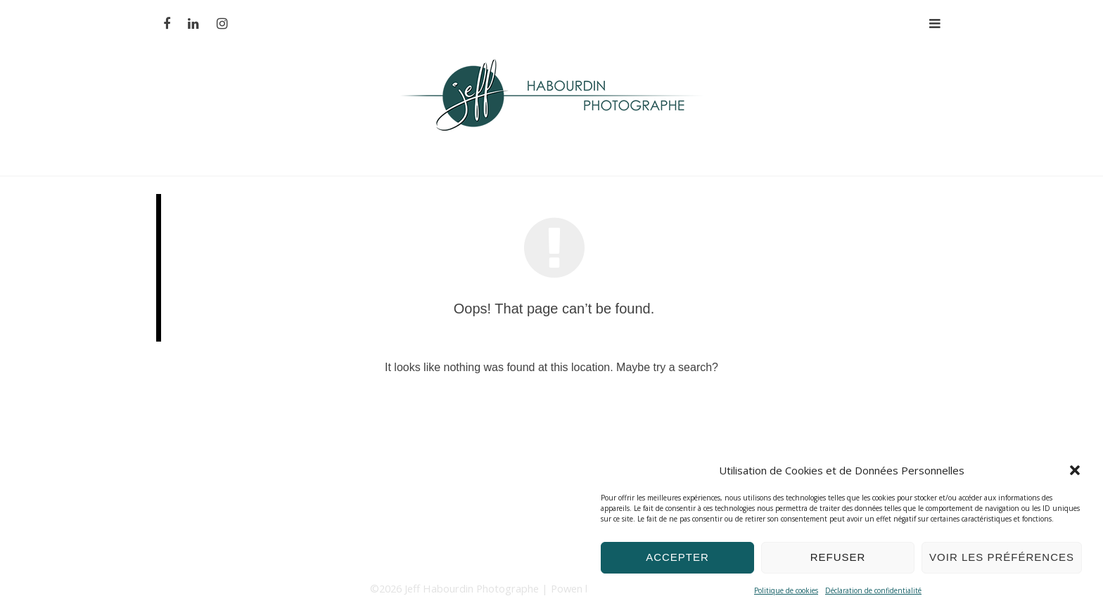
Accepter (677, 557)
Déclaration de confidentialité (873, 590)
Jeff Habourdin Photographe (473, 588)
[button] (1075, 470)
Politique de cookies (786, 590)
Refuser (838, 557)
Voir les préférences (1001, 557)
